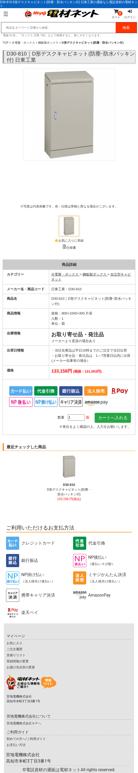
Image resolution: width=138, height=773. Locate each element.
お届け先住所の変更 (21, 667)
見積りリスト (16, 655)
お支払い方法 (16, 745)
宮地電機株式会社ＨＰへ (24, 723)
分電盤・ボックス (23, 42)
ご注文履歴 (14, 649)
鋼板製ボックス (48, 42)
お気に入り (14, 643)
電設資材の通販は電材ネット (70, 769)
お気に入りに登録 (71, 240)
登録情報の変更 (18, 661)
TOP (5, 42)
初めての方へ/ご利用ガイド (26, 739)
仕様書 (71, 248)
